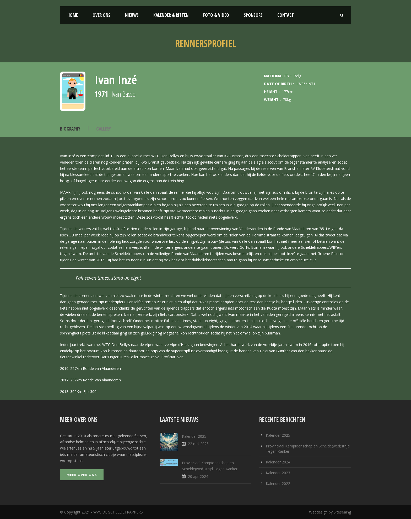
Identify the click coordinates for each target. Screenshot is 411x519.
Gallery (103, 129)
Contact (285, 15)
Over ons (101, 15)
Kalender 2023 (278, 472)
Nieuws (132, 15)
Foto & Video (216, 15)
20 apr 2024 (198, 476)
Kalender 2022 (278, 483)
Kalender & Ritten (170, 15)
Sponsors (253, 15)
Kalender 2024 (278, 461)
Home (72, 15)
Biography (70, 129)
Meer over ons (82, 474)
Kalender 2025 (278, 435)
